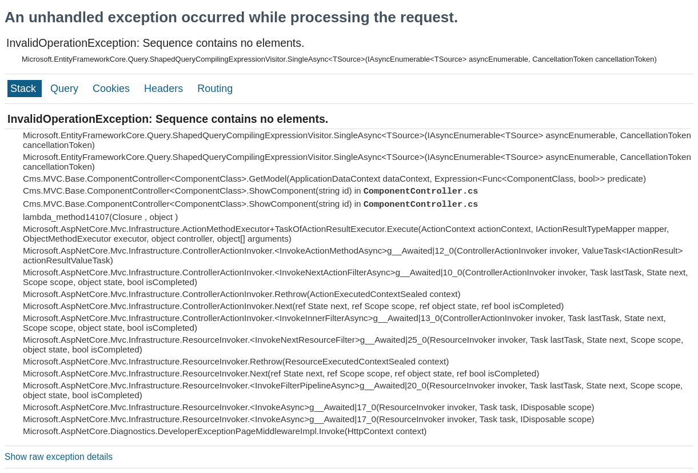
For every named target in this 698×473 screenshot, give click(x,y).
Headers (165, 88)
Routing (215, 88)
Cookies (113, 88)
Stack (24, 88)
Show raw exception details (59, 457)
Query (65, 88)
